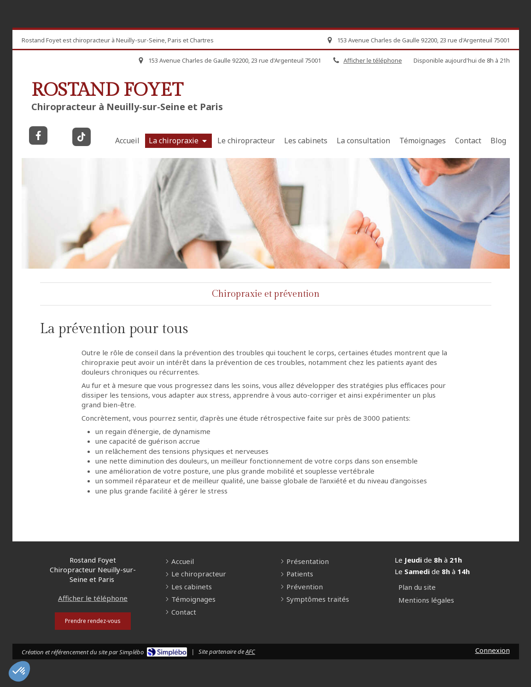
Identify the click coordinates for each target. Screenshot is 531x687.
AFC (250, 651)
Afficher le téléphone (93, 598)
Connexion (492, 650)
